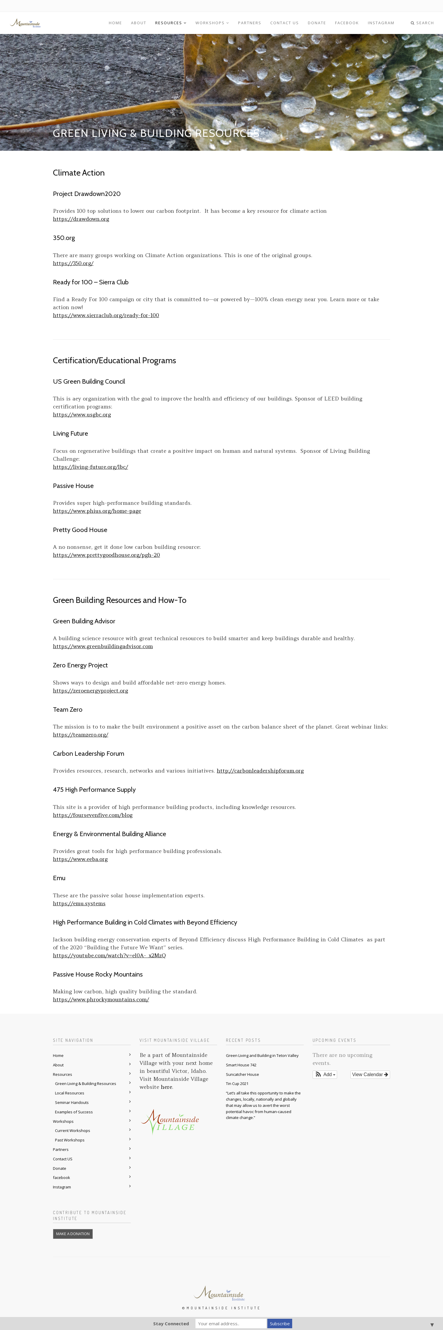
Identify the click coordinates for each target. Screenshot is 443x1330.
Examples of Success (74, 1112)
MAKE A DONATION (73, 1233)
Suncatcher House (242, 1074)
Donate (317, 22)
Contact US (284, 22)
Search (422, 22)
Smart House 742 (241, 1065)
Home (115, 22)
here (166, 1087)
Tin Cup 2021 (237, 1083)
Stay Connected (171, 1323)
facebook (347, 22)
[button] (325, 1074)
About (138, 22)
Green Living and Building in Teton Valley (262, 1055)
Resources (171, 22)
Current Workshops (72, 1130)
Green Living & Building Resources (85, 1083)
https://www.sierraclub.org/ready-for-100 (106, 315)
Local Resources (69, 1093)
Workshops (212, 22)
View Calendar (370, 1074)
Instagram (381, 22)
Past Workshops (70, 1140)
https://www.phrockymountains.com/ (101, 999)
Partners (249, 22)
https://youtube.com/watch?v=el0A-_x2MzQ (109, 955)
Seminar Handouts (72, 1102)
